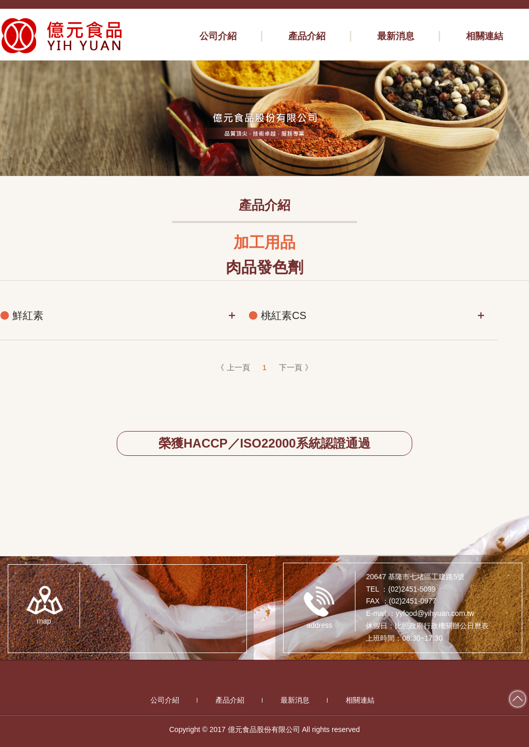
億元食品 (62, 35)
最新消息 (295, 700)
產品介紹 (229, 700)
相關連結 (360, 700)
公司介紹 (164, 700)
